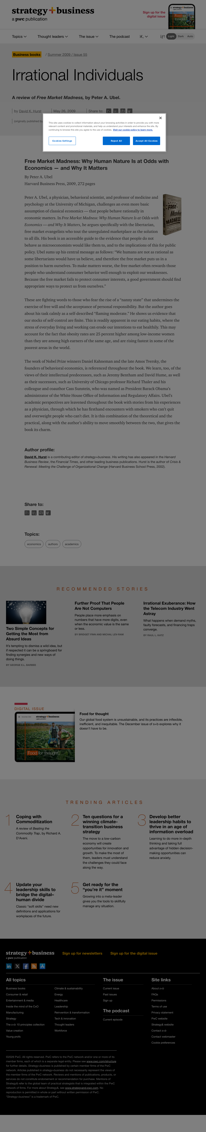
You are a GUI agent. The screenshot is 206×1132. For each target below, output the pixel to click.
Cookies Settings (62, 140)
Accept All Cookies (147, 140)
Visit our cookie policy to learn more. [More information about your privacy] (133, 130)
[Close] (160, 118)
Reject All (116, 140)
